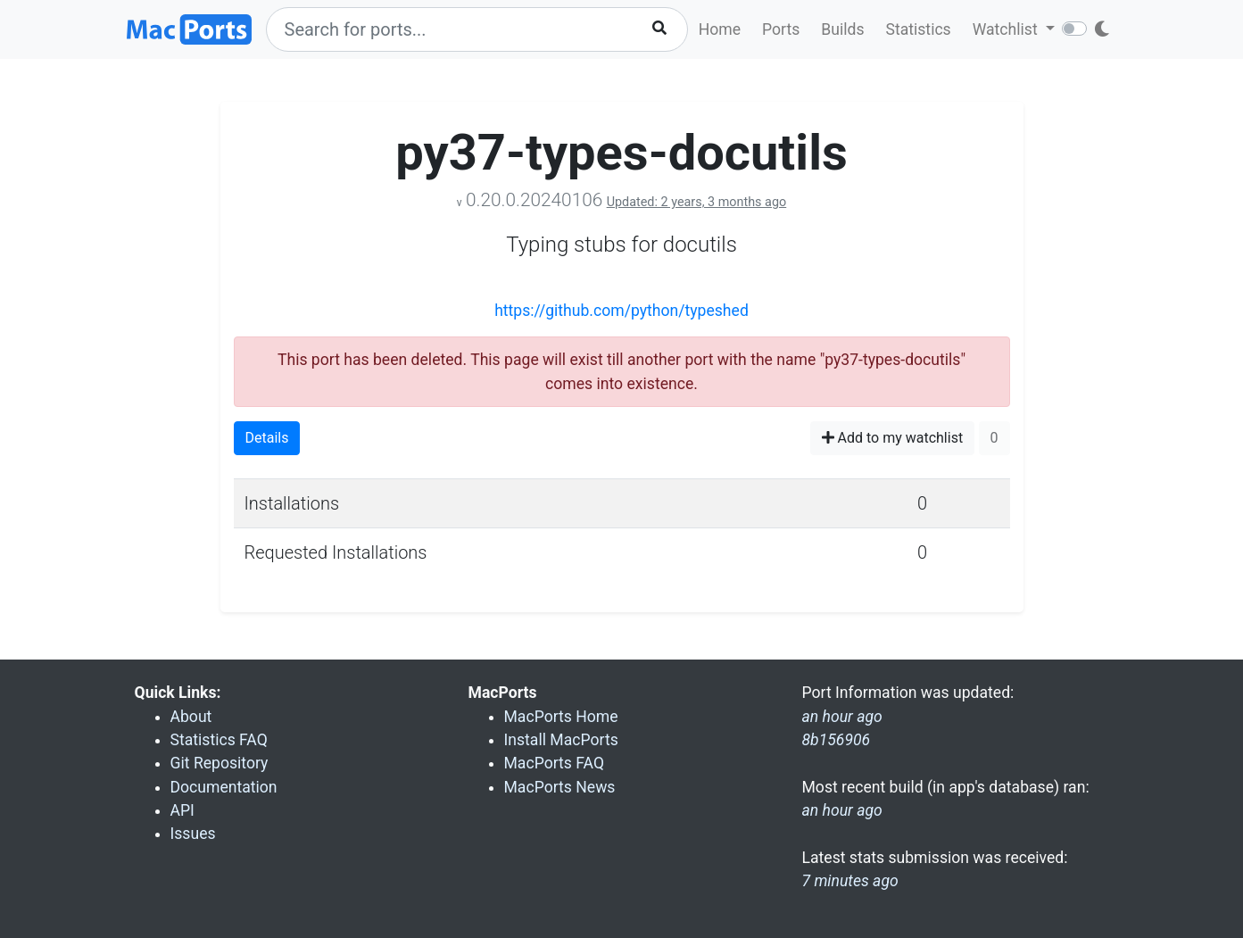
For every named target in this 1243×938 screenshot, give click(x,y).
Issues (193, 834)
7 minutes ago (850, 881)
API (182, 810)
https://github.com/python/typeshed (621, 311)
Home (720, 29)
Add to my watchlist (893, 437)
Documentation (224, 787)
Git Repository (219, 763)
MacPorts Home (561, 717)
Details (267, 437)
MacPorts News (560, 787)
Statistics (917, 29)
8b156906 (836, 740)
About (191, 717)
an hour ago (842, 810)
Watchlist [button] (1007, 29)
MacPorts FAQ (554, 763)
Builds (842, 29)
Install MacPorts (561, 740)
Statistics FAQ (219, 740)
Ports (781, 29)
